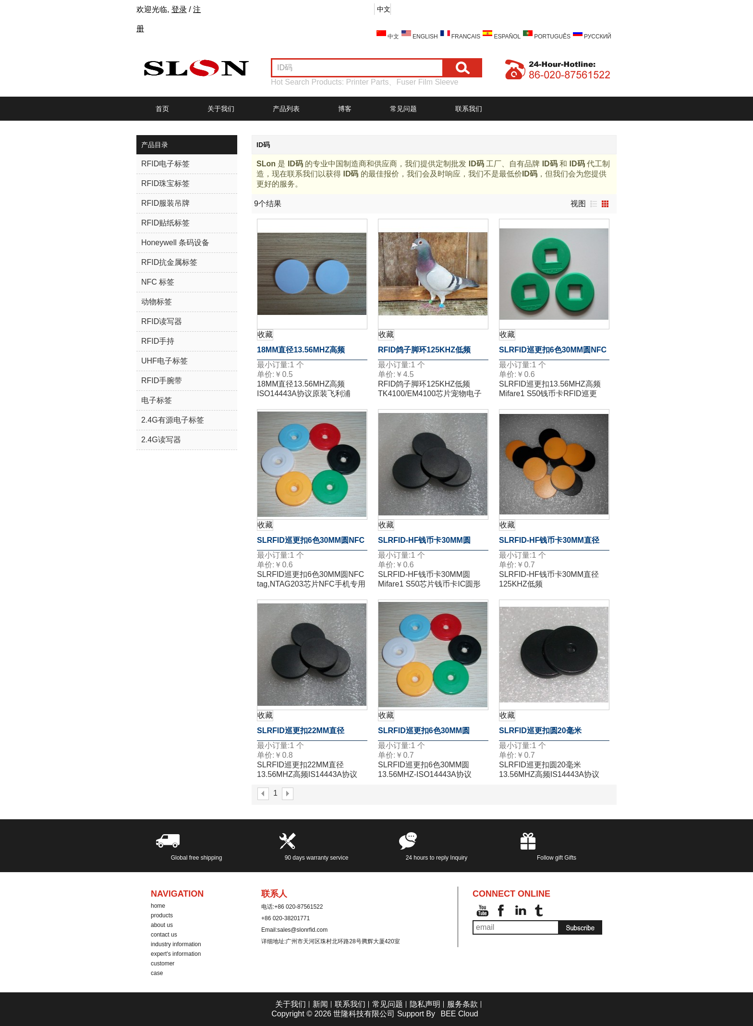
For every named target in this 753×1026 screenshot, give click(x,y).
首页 (162, 109)
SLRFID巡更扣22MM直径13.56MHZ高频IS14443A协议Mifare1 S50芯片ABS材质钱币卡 (309, 733)
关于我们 (220, 109)
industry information (176, 944)
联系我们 (468, 109)
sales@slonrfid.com (302, 929)
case (157, 973)
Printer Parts (367, 82)
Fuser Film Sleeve (427, 82)
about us (162, 925)
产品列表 (286, 109)
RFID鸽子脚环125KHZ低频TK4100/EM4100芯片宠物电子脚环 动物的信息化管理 (430, 353)
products (162, 915)
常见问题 (403, 109)
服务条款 (462, 1004)
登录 (179, 9)
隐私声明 (425, 1004)
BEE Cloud (459, 1014)
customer (162, 963)
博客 (345, 109)
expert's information (176, 954)
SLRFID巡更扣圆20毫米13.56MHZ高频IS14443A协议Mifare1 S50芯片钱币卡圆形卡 (551, 733)
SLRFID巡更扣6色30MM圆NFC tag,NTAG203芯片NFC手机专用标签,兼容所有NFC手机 (553, 353)
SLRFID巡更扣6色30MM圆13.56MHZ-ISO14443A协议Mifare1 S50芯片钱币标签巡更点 (430, 733)
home (158, 905)
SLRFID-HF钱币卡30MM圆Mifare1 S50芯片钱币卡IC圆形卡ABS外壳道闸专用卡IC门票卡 (432, 543)
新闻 (320, 1004)
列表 (593, 204)
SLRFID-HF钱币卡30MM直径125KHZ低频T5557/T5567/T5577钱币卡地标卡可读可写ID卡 (553, 543)
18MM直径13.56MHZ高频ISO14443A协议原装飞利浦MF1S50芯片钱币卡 (304, 353)
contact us (164, 934)
